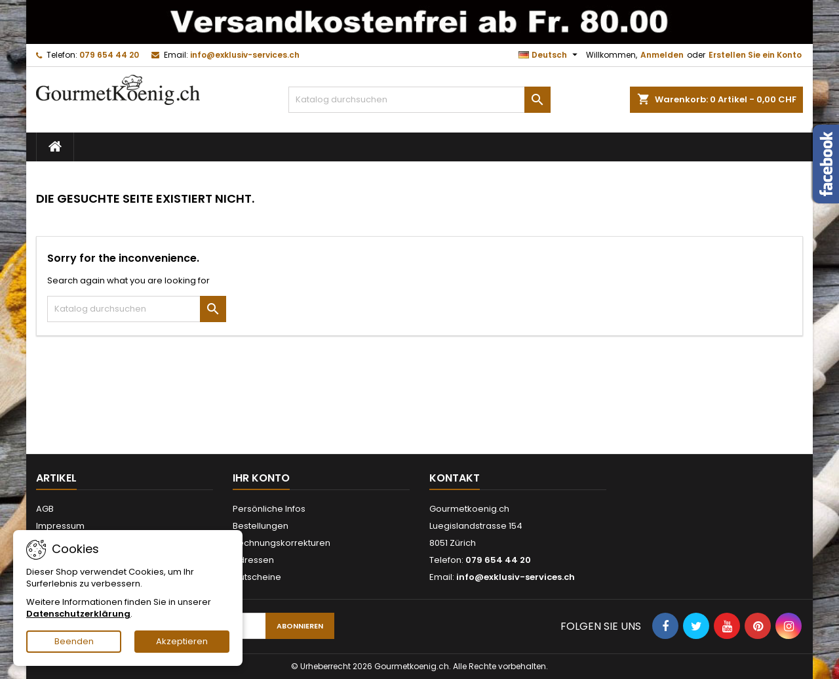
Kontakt (454, 477)
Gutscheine (257, 577)
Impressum (60, 526)
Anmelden (662, 54)
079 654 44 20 (109, 54)
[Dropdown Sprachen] (549, 55)
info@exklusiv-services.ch (245, 54)
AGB (45, 509)
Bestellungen (260, 526)
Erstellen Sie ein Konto (755, 54)
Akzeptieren (182, 641)
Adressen (253, 560)
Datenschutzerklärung (78, 613)
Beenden (74, 641)
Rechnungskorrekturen (281, 543)
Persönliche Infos (269, 509)
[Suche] (419, 100)
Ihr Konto (261, 477)
